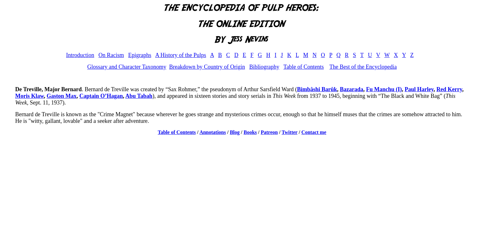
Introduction (80, 55)
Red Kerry (449, 89)
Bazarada (351, 89)
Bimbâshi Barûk (317, 89)
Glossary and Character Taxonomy (126, 67)
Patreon (269, 132)
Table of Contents (304, 67)
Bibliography (264, 67)
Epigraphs (139, 55)
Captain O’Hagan (101, 96)
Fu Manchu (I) (384, 89)
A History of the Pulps (180, 55)
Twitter (289, 132)
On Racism (111, 55)
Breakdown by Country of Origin (207, 67)
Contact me (313, 132)
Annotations (212, 132)
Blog (235, 132)
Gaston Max (62, 96)
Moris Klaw (29, 96)
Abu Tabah (139, 96)
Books (250, 132)
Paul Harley (419, 89)
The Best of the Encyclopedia (363, 67)
